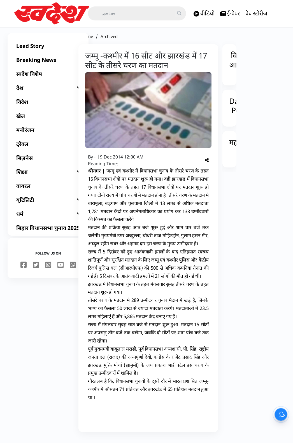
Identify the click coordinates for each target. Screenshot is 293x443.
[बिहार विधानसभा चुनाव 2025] (48, 231)
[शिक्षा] (48, 175)
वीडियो (204, 14)
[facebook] (23, 268)
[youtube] (60, 268)
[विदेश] (48, 105)
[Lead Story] (48, 49)
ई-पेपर (230, 14)
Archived (109, 40)
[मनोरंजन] (48, 133)
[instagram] (48, 268)
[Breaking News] (48, 63)
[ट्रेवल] (48, 147)
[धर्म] (48, 217)
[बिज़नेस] (48, 161)
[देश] (48, 91)
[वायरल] (48, 189)
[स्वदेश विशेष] (48, 77)
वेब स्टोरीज (256, 13)
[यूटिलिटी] (48, 203)
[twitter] (36, 268)
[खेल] (48, 119)
